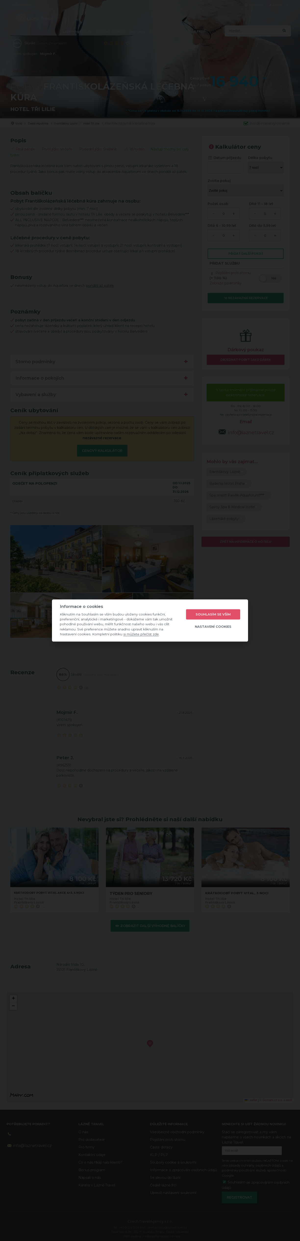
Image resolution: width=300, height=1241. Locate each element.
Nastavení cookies (213, 626)
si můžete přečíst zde (141, 634)
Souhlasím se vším (213, 614)
